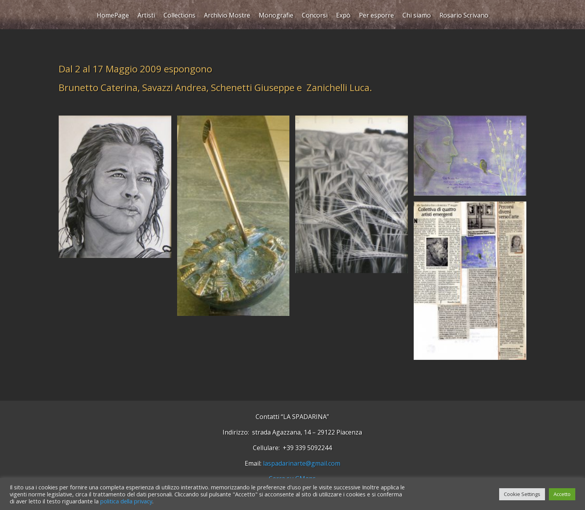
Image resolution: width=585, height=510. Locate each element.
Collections (179, 16)
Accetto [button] (562, 494)
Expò (343, 16)
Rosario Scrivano (463, 16)
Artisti (146, 16)
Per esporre (376, 16)
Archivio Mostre (227, 16)
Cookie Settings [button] (522, 494)
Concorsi (314, 16)
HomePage (113, 16)
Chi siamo (416, 16)
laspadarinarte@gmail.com (301, 463)
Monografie (276, 16)
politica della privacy (126, 501)
